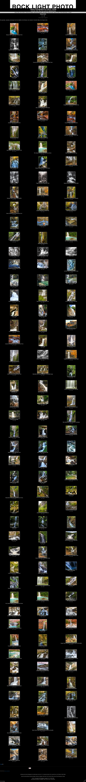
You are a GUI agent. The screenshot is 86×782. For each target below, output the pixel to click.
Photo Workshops (64, 12)
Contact (69, 12)
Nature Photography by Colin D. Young (43, 9)
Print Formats (50, 12)
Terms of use (48, 779)
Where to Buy (57, 12)
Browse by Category (38, 12)
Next (1, 764)
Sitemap (3, 781)
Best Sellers (22, 12)
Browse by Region (29, 12)
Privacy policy (53, 779)
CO (48, 778)
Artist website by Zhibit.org (35, 779)
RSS (1, 781)
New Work (45, 12)
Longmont (46, 778)
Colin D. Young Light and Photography (38, 778)
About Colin (17, 12)
